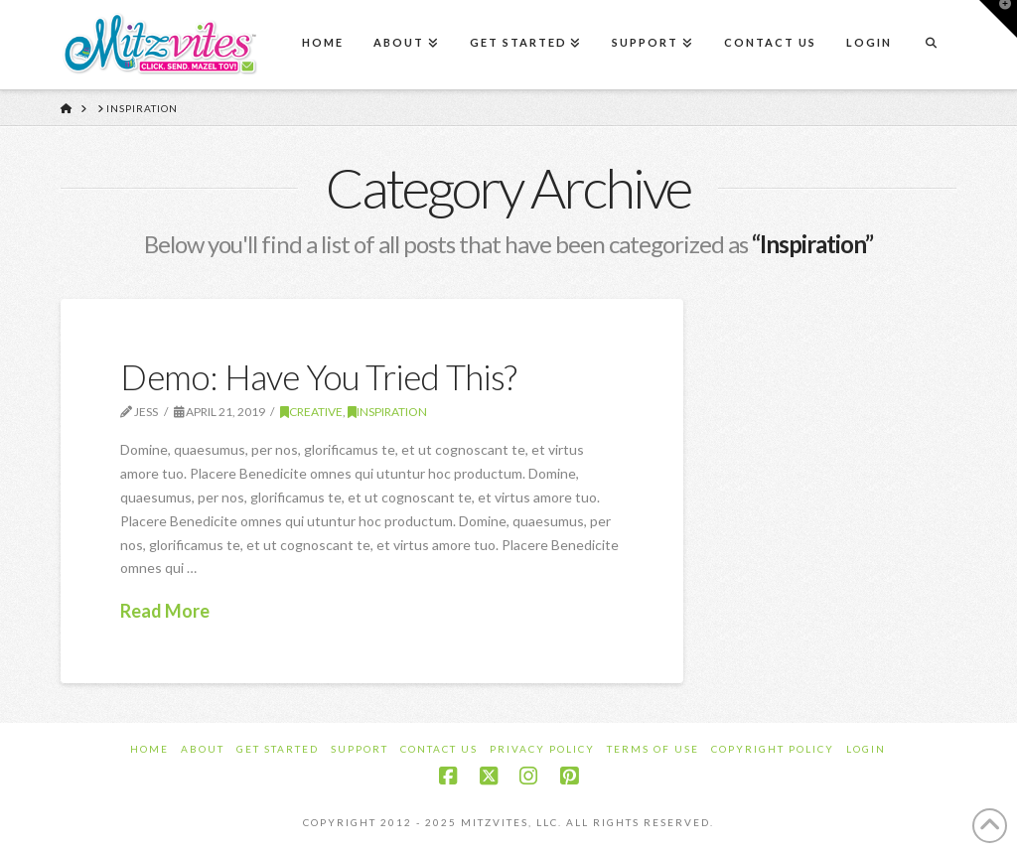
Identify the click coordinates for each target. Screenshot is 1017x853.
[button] (998, 19)
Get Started (277, 749)
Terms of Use (653, 749)
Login (866, 749)
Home (149, 749)
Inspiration (387, 411)
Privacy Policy (542, 749)
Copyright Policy (772, 749)
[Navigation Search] (930, 44)
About (202, 749)
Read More (165, 611)
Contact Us (439, 749)
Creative (311, 411)
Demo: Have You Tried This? (318, 376)
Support (359, 749)
